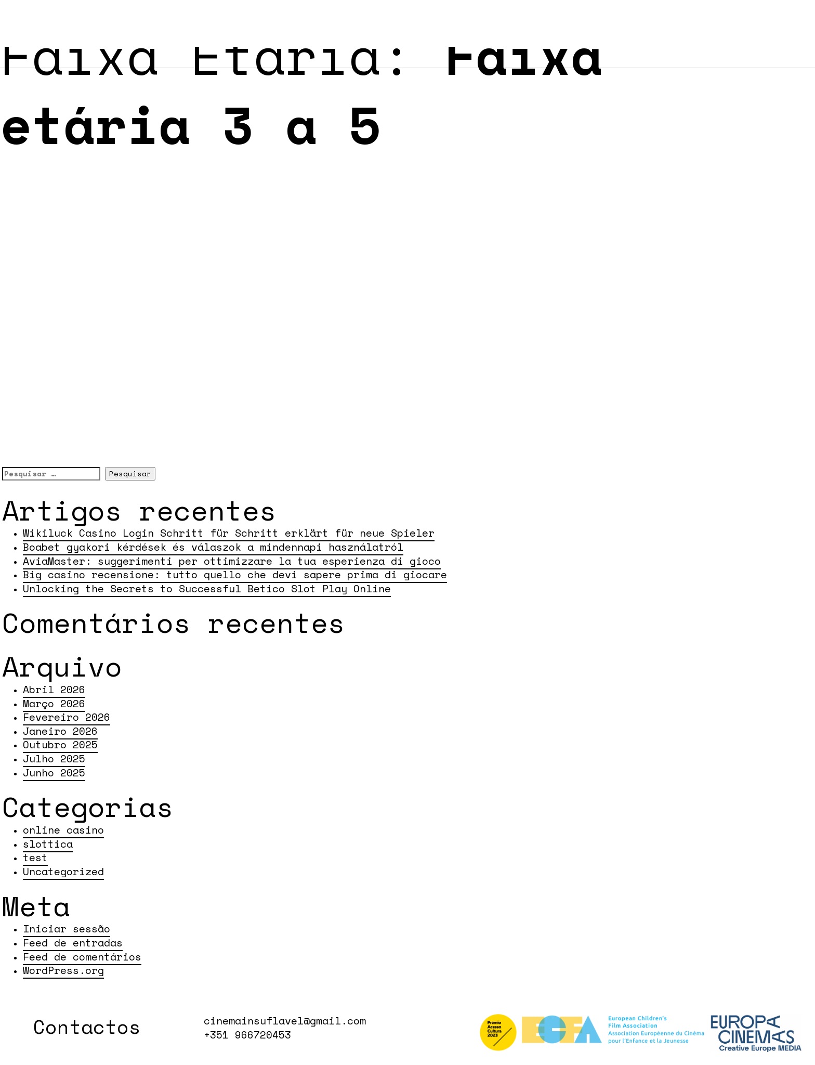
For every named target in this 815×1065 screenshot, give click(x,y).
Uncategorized (63, 871)
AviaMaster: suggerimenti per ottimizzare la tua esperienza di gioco (232, 560)
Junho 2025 (54, 772)
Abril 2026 (54, 689)
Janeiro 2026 (60, 730)
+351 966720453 (247, 1035)
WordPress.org (63, 970)
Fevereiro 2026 (66, 716)
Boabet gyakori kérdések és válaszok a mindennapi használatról (213, 546)
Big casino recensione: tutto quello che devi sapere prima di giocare (235, 574)
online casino (63, 829)
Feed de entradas (73, 942)
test (35, 857)
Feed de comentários (82, 956)
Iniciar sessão (66, 928)
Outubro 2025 (60, 744)
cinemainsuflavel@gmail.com (285, 1021)
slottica (48, 843)
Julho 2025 (54, 758)
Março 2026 (54, 703)
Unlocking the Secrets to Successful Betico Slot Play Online (207, 588)
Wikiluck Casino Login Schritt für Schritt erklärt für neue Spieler (229, 532)
